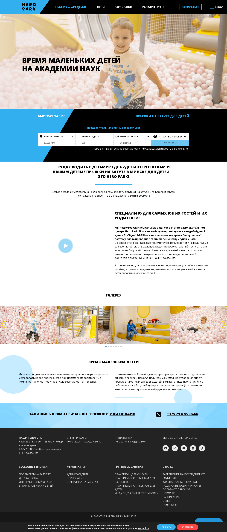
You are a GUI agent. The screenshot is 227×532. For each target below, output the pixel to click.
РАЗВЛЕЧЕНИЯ (151, 7)
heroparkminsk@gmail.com (131, 441)
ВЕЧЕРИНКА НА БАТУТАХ (82, 482)
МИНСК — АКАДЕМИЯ (71, 7)
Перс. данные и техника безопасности (116, 148)
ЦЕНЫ (101, 7)
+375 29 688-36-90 (30, 449)
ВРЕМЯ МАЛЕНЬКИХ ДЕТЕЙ (36, 485)
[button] (106, 346)
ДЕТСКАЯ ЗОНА (28, 478)
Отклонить (187, 527)
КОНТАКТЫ (170, 504)
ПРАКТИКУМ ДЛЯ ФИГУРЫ (131, 474)
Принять (166, 527)
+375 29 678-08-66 (182, 413)
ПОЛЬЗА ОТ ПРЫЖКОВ (177, 489)
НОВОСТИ (169, 493)
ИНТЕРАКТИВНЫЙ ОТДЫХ (35, 482)
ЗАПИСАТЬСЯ (190, 7)
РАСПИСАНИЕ (123, 7)
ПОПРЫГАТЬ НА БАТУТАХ (35, 474)
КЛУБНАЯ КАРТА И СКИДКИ (180, 482)
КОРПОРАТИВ (75, 478)
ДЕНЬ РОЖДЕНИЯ (78, 474)
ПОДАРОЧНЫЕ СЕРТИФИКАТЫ (182, 485)
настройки (143, 528)
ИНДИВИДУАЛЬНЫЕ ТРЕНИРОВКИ (137, 493)
